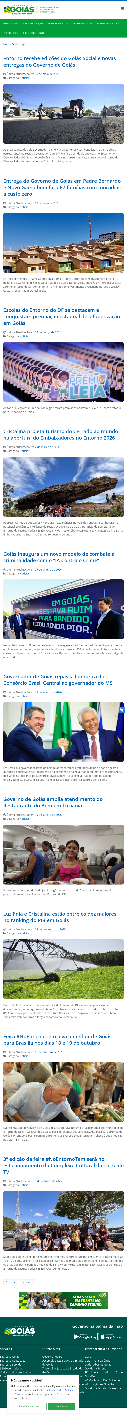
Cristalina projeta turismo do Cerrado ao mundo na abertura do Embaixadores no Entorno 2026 (60, 434)
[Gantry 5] (20, 1331)
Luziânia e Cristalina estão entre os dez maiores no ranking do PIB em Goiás (59, 917)
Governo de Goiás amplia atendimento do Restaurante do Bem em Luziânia (53, 802)
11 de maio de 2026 (47, 203)
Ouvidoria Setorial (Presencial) (103, 1388)
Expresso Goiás (9, 1356)
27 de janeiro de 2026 (48, 569)
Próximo (27, 1282)
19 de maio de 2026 (47, 74)
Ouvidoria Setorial (96, 1368)
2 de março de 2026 (47, 447)
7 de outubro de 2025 (48, 1181)
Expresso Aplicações (12, 1360)
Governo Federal (52, 1356)
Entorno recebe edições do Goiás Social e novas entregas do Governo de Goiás (59, 61)
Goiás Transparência (97, 1360)
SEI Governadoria (11, 1368)
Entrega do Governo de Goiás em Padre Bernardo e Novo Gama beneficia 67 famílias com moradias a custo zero (62, 187)
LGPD (88, 1356)
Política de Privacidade (50, 1390)
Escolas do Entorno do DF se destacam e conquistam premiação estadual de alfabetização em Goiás (61, 316)
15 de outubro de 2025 (49, 1052)
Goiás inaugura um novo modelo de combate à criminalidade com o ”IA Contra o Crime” (59, 557)
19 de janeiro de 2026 (48, 815)
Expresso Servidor (11, 1364)
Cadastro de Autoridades (15, 1372)
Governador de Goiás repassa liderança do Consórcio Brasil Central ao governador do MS (58, 679)
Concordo (61, 1406)
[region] (43, 1394)
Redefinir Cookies (29, 1406)
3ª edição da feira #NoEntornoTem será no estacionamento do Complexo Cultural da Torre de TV (63, 1165)
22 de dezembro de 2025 (50, 929)
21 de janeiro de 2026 (48, 692)
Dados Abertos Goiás (98, 1364)
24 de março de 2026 (48, 332)
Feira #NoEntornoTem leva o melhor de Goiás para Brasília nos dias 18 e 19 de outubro (57, 1039)
